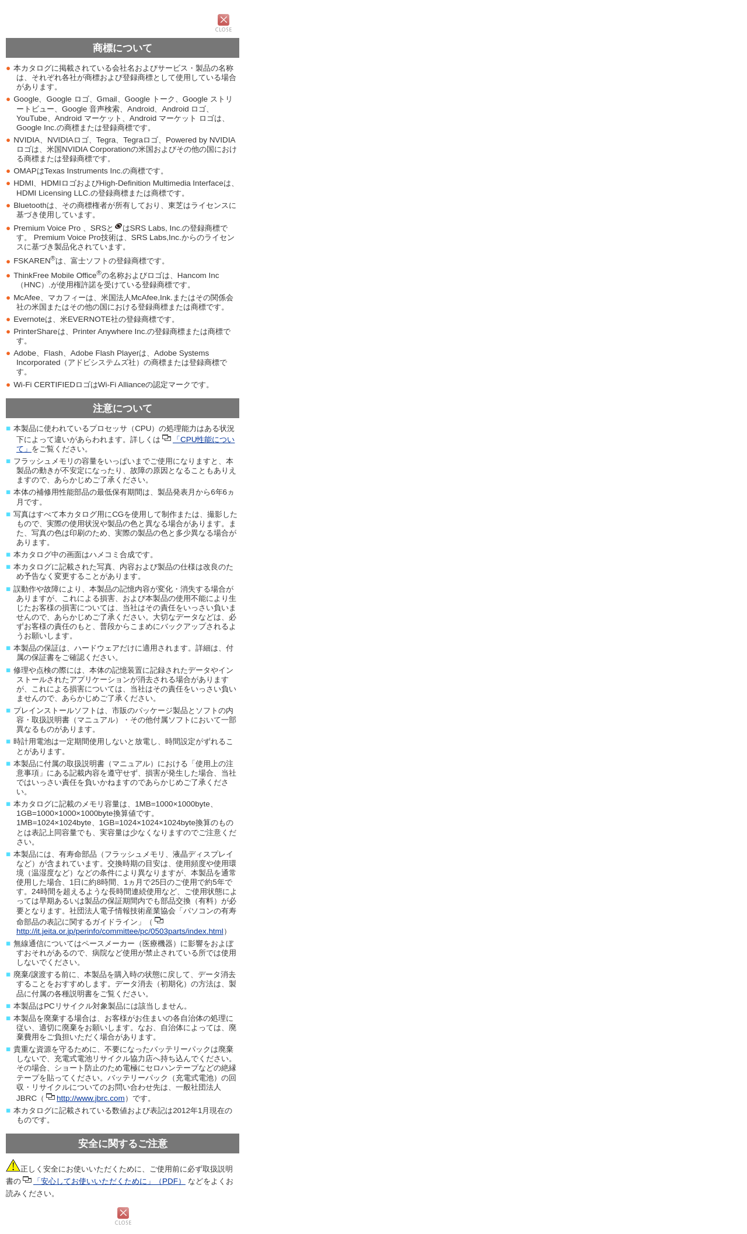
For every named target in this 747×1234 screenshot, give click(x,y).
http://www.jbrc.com (91, 1098)
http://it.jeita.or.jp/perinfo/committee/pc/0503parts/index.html (120, 931)
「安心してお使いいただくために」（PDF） (109, 1181)
